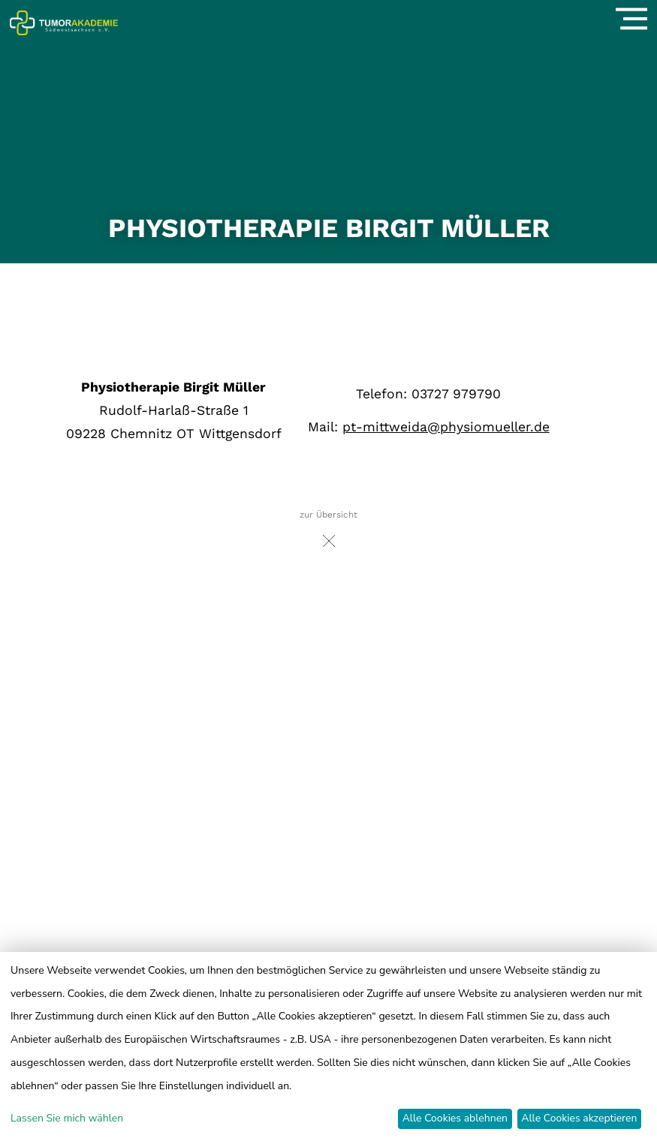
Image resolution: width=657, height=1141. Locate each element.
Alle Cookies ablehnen (455, 1118)
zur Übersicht (328, 533)
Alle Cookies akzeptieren (579, 1118)
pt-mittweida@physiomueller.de (446, 426)
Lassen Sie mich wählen (67, 1118)
